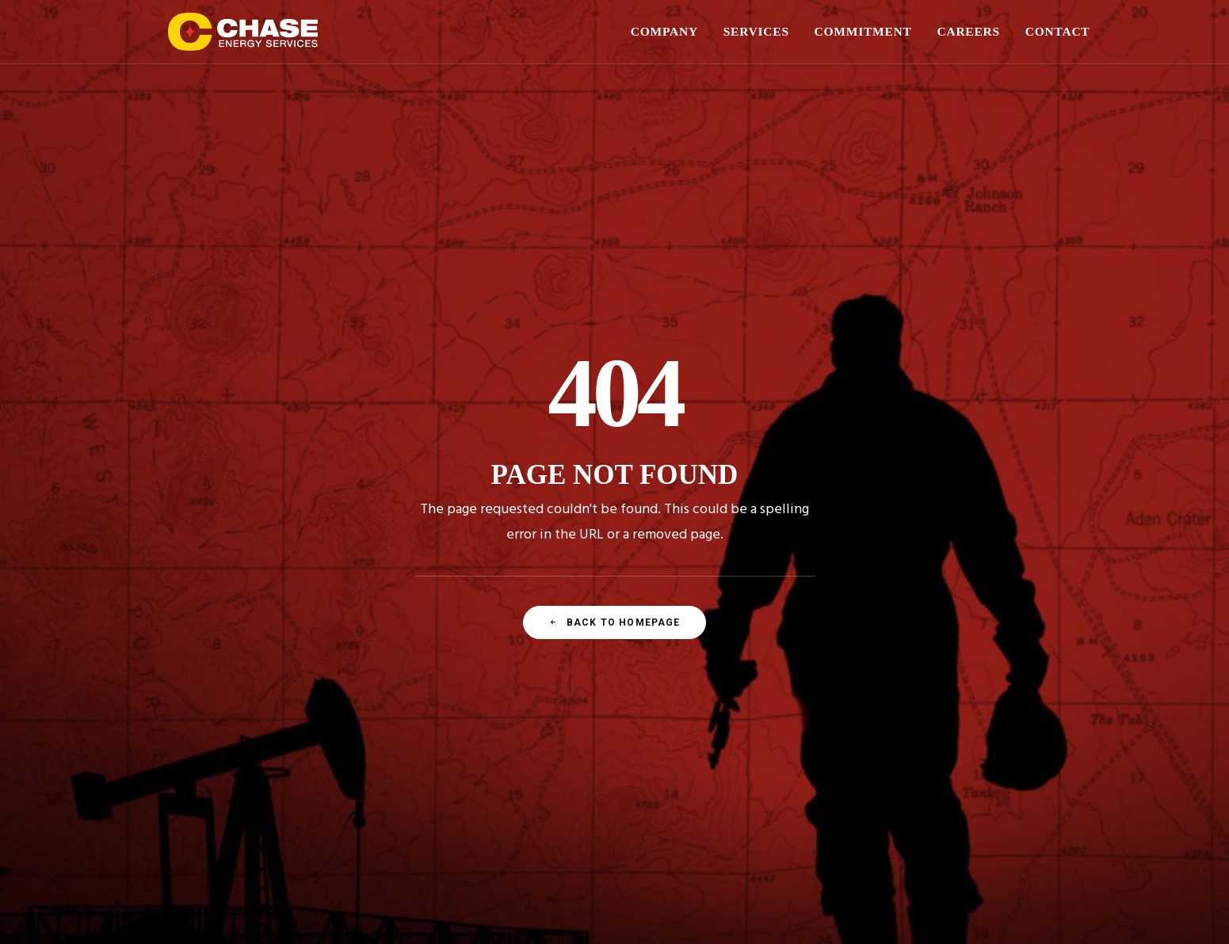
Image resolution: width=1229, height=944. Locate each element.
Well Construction (503, 716)
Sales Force (275, 752)
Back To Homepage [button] (614, 435)
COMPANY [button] (664, 31)
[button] (933, 726)
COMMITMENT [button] (863, 31)
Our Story (271, 716)
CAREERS (968, 31)
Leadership (275, 734)
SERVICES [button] (756, 31)
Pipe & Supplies (498, 734)
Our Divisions (280, 770)
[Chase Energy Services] (243, 31)
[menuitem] (670, 31)
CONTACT (1057, 31)
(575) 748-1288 (694, 761)
